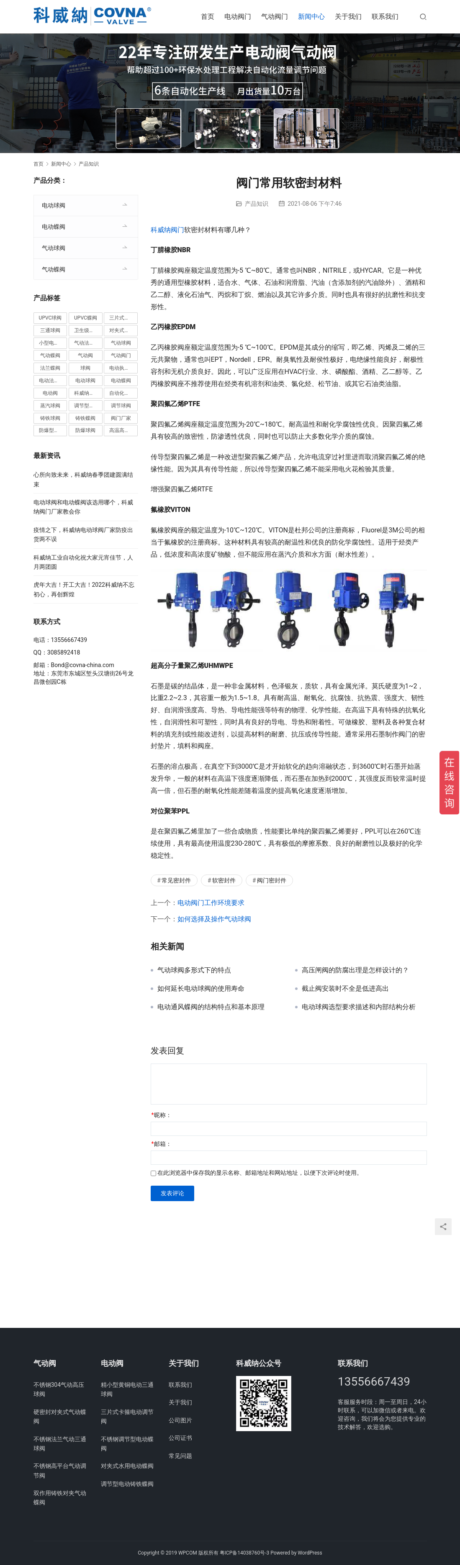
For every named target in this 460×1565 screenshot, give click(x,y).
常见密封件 (176, 880)
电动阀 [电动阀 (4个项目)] (50, 393)
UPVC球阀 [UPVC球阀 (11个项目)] (50, 318)
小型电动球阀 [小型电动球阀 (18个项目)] (53, 343)
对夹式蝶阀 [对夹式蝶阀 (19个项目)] (121, 330)
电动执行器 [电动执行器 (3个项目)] (121, 368)
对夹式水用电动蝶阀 (127, 1466)
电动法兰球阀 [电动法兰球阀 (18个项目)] (53, 381)
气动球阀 (53, 248)
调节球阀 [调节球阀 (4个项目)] (121, 406)
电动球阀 (53, 205)
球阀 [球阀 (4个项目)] (85, 368)
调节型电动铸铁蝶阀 (127, 1484)
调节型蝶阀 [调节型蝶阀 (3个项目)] (86, 406)
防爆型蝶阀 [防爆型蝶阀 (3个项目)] (51, 430)
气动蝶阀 (53, 269)
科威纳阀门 (167, 230)
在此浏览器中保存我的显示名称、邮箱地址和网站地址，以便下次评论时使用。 (259, 1172)
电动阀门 (237, 16)
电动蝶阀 (53, 226)
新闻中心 (311, 16)
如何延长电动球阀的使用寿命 (200, 988)
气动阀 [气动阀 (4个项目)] (85, 355)
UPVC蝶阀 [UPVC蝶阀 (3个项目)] (85, 318)
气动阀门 (274, 16)
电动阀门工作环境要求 (210, 903)
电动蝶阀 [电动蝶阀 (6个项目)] (121, 381)
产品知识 (256, 203)
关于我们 (348, 16)
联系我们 (385, 16)
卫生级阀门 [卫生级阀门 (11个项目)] (86, 330)
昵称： (162, 1115)
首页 (207, 16)
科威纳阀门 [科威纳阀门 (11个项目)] (86, 393)
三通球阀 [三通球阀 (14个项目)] (50, 330)
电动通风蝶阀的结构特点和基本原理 (211, 1007)
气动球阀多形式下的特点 (194, 970)
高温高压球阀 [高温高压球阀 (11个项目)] (123, 430)
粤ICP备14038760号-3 (245, 1553)
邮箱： (162, 1144)
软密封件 (224, 880)
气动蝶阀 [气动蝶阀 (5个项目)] (50, 355)
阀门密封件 (271, 880)
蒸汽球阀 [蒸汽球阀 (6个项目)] (50, 406)
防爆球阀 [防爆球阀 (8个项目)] (85, 430)
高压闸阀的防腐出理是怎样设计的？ (355, 970)
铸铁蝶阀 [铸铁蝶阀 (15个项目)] (85, 418)
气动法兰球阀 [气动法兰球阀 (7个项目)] (88, 343)
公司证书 (180, 1438)
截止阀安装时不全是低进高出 (345, 988)
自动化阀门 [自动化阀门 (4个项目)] (121, 393)
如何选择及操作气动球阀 (214, 919)
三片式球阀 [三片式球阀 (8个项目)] (121, 318)
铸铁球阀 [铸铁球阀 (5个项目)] (50, 418)
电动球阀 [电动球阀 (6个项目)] (85, 381)
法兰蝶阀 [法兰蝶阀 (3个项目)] (50, 368)
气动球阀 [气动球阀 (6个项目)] (121, 343)
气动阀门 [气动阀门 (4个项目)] (121, 355)
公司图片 (180, 1420)
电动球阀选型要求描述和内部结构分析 (359, 1007)
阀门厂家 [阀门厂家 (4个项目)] (121, 418)
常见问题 (180, 1455)
